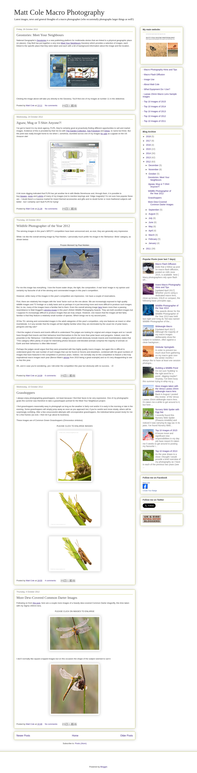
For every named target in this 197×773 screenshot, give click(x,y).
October (153, 174)
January (153, 243)
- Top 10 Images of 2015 (154, 101)
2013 (148, 157)
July (151, 218)
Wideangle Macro (163, 326)
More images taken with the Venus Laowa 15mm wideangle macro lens (167, 389)
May (151, 226)
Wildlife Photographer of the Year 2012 (43, 226)
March (152, 235)
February (153, 239)
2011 (148, 248)
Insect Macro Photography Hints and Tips (168, 286)
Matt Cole (146, 483)
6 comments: (51, 375)
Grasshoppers (25, 393)
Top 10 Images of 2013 (166, 451)
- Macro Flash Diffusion (154, 74)
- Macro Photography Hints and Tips (160, 69)
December (154, 165)
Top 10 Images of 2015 (166, 430)
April (151, 230)
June (151, 222)
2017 (148, 141)
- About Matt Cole (151, 84)
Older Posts (126, 735)
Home (75, 735)
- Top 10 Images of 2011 (154, 121)
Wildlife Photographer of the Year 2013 (166, 306)
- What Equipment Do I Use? (156, 89)
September (154, 209)
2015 (148, 149)
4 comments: (51, 580)
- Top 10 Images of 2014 (154, 106)
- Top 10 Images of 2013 (154, 111)
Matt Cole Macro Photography (59, 12)
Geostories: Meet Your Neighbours (40, 35)
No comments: (51, 105)
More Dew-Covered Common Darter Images (46, 598)
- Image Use (148, 79)
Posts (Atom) (80, 743)
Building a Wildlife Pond (166, 368)
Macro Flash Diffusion (165, 264)
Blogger (103, 767)
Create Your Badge (150, 491)
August (152, 214)
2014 (148, 153)
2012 (148, 161)
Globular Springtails (164, 347)
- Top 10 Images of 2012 (154, 116)
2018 (148, 136)
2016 (148, 145)
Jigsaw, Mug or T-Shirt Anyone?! (39, 123)
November (154, 169)
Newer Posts (23, 735)
